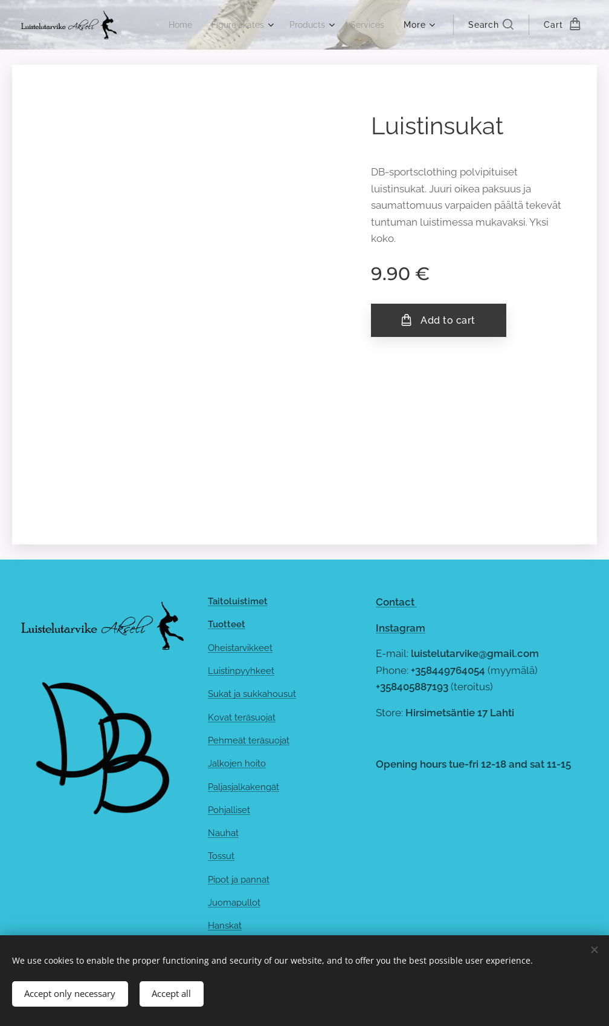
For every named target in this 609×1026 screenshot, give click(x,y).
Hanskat (225, 925)
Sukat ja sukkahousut (252, 693)
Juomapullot (234, 902)
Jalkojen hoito (237, 763)
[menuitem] (171, 25)
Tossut (221, 856)
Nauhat (223, 833)
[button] (491, 25)
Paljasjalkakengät (243, 787)
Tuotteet (226, 624)
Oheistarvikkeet (240, 647)
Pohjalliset (229, 810)
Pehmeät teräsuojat (248, 740)
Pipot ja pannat (238, 879)
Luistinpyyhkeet (241, 670)
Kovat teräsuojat (242, 717)
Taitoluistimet (238, 601)
